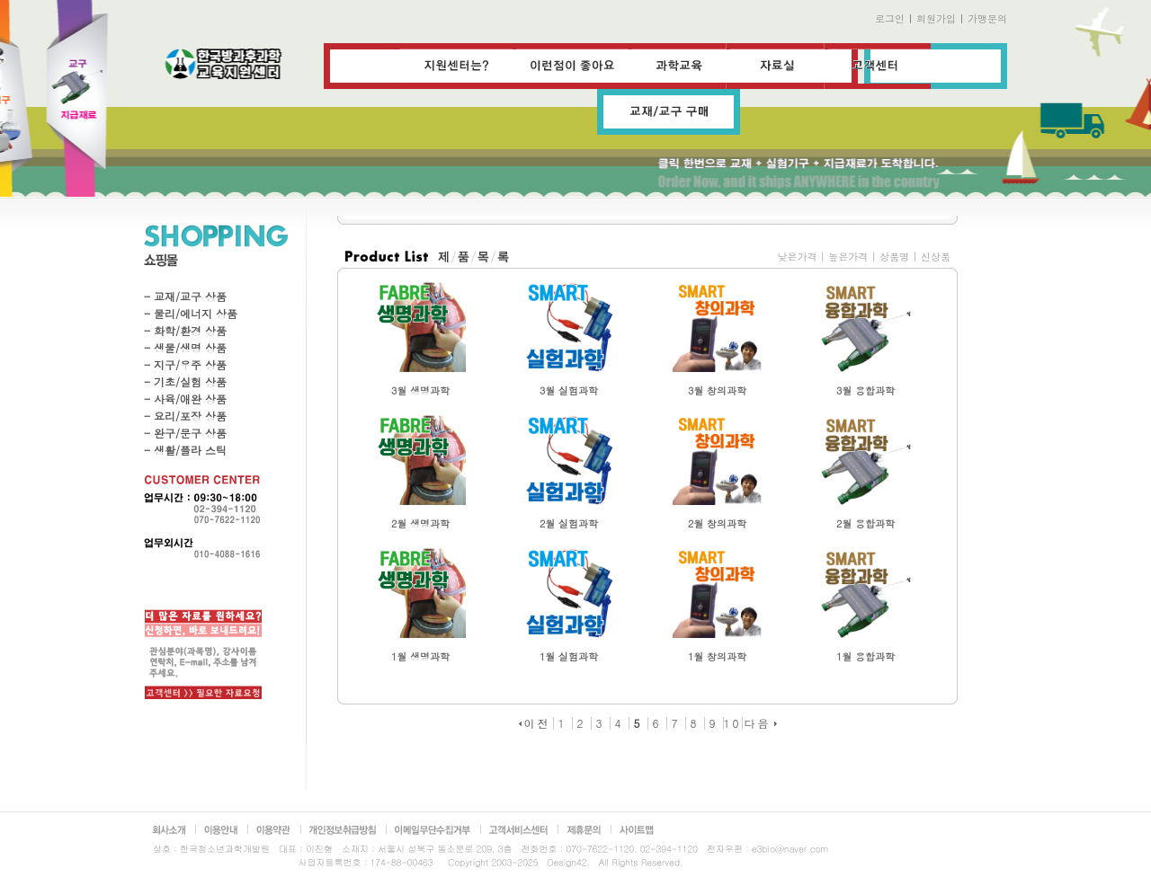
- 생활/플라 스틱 (185, 449)
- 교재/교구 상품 (185, 296)
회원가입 (936, 18)
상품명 (894, 256)
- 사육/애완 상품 (185, 398)
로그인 (890, 18)
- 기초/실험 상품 (185, 381)
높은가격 (848, 256)
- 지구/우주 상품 (185, 364)
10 (733, 723)
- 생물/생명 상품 (185, 347)
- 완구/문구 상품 (185, 432)
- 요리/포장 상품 (185, 415)
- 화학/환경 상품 (185, 330)
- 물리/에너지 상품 (190, 313)
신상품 (935, 256)
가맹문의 (987, 18)
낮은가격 (796, 256)
